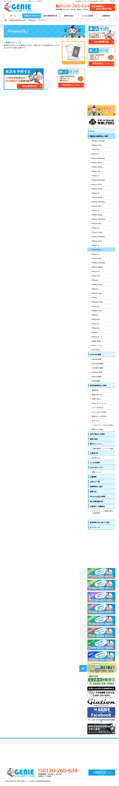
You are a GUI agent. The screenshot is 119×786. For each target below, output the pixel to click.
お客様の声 (94, 453)
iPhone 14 (95, 210)
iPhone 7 (95, 298)
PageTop (113, 625)
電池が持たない (97, 395)
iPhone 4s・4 (97, 337)
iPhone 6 (95, 315)
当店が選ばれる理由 (97, 434)
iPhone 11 (95, 254)
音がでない (96, 421)
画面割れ (95, 390)
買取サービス (97, 472)
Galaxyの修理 (97, 372)
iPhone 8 (95, 289)
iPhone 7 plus (97, 293)
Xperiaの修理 (96, 359)
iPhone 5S (95, 324)
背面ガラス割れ (97, 429)
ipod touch (95, 350)
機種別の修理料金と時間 (99, 136)
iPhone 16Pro (97, 163)
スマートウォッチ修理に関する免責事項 (102, 512)
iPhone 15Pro (97, 184)
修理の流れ (94, 439)
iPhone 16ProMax (98, 158)
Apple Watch (96, 341)
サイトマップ (95, 527)
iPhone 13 (95, 228)
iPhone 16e (96, 171)
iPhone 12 (95, 245)
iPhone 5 (95, 332)
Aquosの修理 (96, 376)
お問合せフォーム (101, 772)
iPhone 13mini (97, 215)
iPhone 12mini (97, 232)
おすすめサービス (96, 467)
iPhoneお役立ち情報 (97, 496)
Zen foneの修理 (97, 363)
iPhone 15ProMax (98, 180)
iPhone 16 (95, 176)
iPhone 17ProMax (98, 141)
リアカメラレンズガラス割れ (102, 425)
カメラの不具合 (97, 408)
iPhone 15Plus (97, 189)
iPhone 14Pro (97, 206)
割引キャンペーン (96, 444)
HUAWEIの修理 (97, 368)
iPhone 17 (95, 154)
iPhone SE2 (96, 250)
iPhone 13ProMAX (98, 219)
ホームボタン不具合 (99, 412)
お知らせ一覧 (95, 482)
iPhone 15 (95, 193)
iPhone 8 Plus (97, 285)
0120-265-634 (72, 6)
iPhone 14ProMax (98, 202)
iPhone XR (96, 276)
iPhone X (95, 280)
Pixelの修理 (96, 381)
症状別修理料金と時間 (98, 385)
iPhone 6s (95, 306)
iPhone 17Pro (97, 145)
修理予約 (93, 492)
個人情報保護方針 (96, 501)
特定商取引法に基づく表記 (99, 522)
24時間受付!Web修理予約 (102, 7)
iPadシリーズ (97, 345)
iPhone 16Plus (97, 167)
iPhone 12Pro (97, 241)
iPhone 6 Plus (97, 311)
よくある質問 (95, 462)
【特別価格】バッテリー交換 (102, 448)
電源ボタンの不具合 (99, 416)
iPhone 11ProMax (98, 263)
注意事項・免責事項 (97, 506)
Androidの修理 (95, 354)
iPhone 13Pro (97, 224)
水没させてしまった (99, 403)
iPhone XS (96, 271)
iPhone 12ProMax (98, 237)
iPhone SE (96, 319)
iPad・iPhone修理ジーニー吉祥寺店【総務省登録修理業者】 (32, 781)
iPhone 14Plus (97, 197)
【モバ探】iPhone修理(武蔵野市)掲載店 (101, 720)
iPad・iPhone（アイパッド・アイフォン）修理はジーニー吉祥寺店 (23, 1)
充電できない (97, 399)
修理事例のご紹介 (96, 487)
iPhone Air (95, 150)
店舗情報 (93, 477)
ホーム (92, 131)
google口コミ (97, 458)
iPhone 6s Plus (97, 302)
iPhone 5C (95, 328)
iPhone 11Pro (97, 258)
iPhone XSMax (97, 267)
